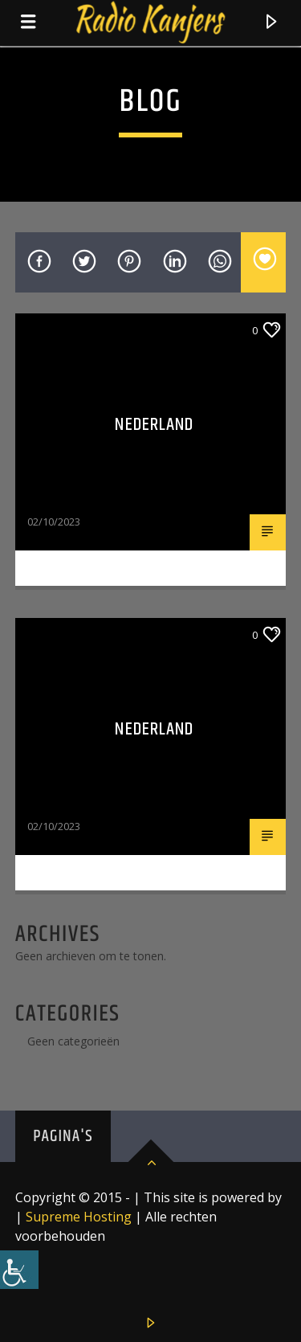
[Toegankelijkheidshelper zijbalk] (19, 1269)
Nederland (154, 425)
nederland (154, 729)
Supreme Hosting (79, 1216)
